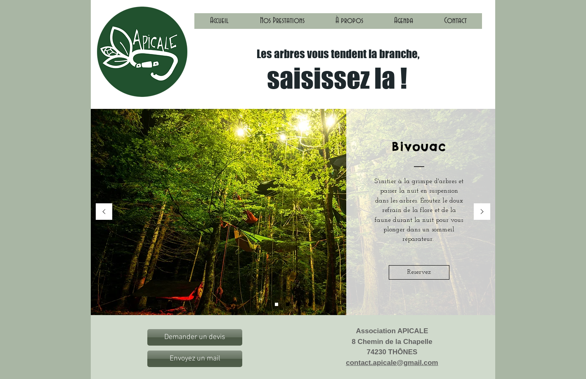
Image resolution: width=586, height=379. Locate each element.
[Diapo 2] (287, 304)
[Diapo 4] (298, 304)
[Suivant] (482, 212)
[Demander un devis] (194, 337)
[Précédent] (104, 212)
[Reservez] (419, 272)
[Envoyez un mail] (194, 359)
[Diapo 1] (276, 304)
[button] (282, 23)
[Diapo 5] (310, 304)
